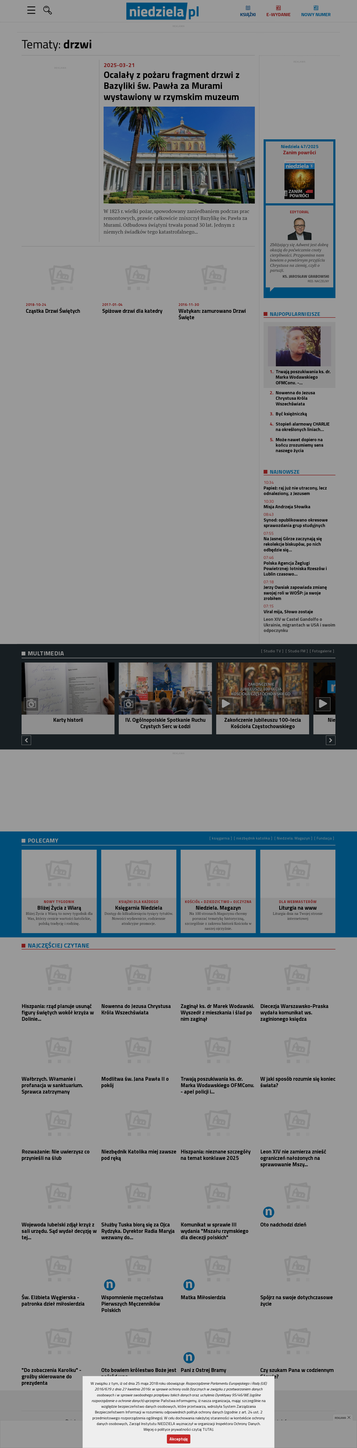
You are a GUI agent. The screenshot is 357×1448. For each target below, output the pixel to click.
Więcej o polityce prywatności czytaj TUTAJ (178, 1429)
